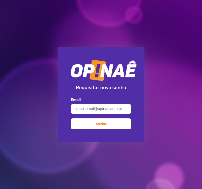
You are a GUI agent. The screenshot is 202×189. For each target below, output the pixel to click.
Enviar (100, 124)
